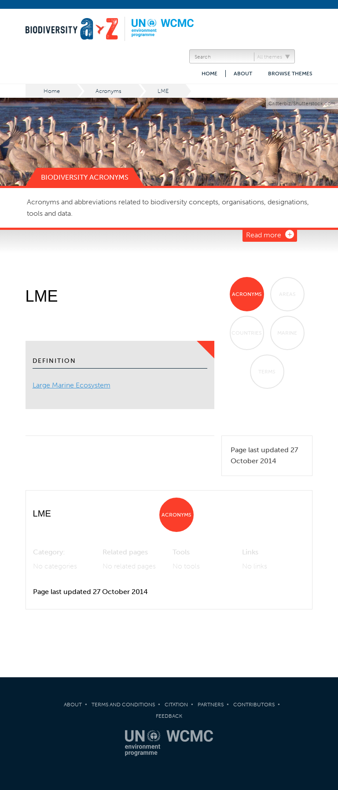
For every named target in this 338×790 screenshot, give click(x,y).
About (243, 73)
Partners (211, 704)
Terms (267, 372)
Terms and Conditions (123, 704)
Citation (176, 704)
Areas (287, 294)
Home (209, 73)
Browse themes (290, 73)
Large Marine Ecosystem (71, 385)
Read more (263, 235)
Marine (287, 333)
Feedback (169, 716)
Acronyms (108, 91)
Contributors (254, 704)
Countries (246, 333)
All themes (269, 57)
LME (163, 91)
